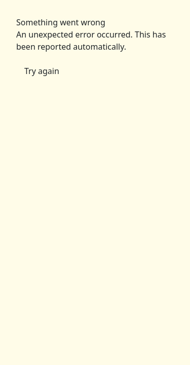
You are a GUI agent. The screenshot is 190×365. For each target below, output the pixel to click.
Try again (41, 71)
